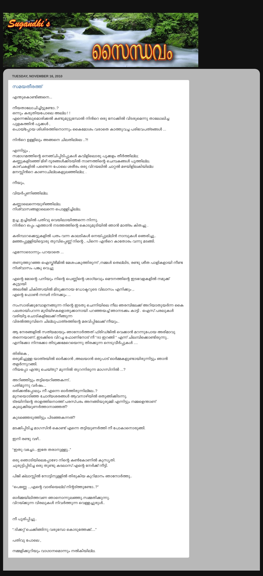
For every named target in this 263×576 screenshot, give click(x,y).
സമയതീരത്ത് (27, 86)
